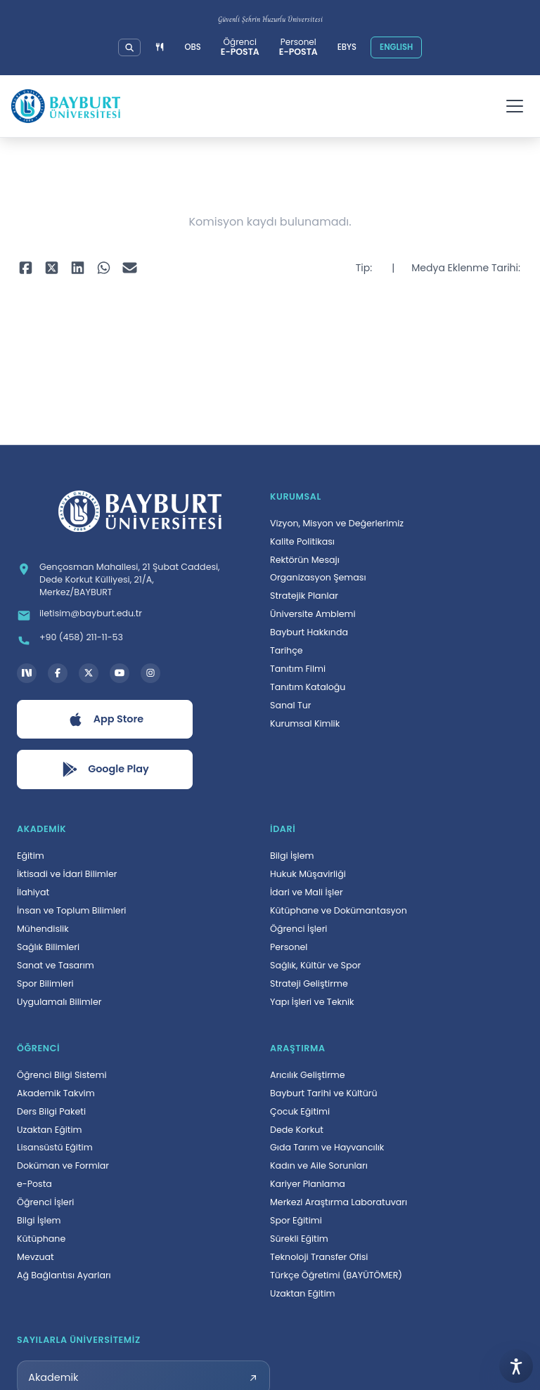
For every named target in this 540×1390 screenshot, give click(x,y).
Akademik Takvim (56, 1093)
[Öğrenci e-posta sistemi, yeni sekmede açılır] (240, 47)
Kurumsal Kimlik (305, 723)
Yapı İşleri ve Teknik (312, 1002)
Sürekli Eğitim (299, 1239)
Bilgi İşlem (292, 856)
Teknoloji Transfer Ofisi (319, 1257)
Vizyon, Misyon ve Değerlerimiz (337, 523)
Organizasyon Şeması (318, 577)
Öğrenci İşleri (298, 929)
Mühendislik (43, 929)
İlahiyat (33, 892)
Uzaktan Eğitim (49, 1130)
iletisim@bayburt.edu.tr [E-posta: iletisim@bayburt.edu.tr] (90, 613)
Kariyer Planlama (307, 1184)
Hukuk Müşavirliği (308, 874)
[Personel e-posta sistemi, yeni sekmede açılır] (298, 47)
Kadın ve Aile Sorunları (319, 1165)
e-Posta (34, 1184)
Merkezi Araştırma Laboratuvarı (338, 1202)
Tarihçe (286, 650)
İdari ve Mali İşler (306, 892)
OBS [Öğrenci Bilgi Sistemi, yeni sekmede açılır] (193, 47)
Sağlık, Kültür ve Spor (315, 965)
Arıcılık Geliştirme (307, 1075)
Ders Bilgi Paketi (51, 1111)
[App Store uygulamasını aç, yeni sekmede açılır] (105, 719)
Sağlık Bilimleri (48, 947)
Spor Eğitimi (296, 1220)
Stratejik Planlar (304, 596)
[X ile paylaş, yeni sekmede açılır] (51, 268)
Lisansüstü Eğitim (55, 1147)
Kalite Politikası (302, 541)
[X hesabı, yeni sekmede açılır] (88, 673)
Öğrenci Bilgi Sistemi (62, 1075)
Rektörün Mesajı (305, 560)
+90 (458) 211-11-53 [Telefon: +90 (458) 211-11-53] (81, 637)
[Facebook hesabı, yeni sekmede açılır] (58, 673)
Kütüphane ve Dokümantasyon (338, 910)
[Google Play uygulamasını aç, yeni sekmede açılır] (105, 769)
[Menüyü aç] (515, 106)
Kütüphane (41, 1239)
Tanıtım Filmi (298, 669)
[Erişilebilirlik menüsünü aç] (516, 1366)
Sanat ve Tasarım (55, 965)
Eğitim (30, 856)
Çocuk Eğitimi (300, 1111)
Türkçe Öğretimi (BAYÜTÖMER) (336, 1275)
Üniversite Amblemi (313, 614)
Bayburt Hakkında (309, 632)
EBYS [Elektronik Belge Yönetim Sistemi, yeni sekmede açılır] (347, 47)
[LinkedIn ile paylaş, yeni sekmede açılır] (77, 268)
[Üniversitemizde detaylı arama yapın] (129, 48)
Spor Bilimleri (45, 983)
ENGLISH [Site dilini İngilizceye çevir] (396, 47)
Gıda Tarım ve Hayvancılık (327, 1147)
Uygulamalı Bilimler (59, 1002)
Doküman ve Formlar (63, 1165)
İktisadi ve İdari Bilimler (67, 874)
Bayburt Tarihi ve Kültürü (324, 1093)
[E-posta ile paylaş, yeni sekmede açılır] (130, 268)
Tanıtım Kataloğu (307, 687)
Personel (288, 947)
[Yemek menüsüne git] (159, 47)
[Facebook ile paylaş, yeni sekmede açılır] (25, 268)
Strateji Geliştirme (309, 983)
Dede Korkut (296, 1130)
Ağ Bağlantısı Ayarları (64, 1275)
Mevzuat (35, 1257)
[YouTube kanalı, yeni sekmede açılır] (119, 673)
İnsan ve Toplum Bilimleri (71, 910)
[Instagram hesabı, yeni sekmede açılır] (150, 673)
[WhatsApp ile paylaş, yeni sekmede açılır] (103, 268)
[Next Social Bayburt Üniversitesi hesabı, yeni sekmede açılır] (27, 673)
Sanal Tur (290, 705)
